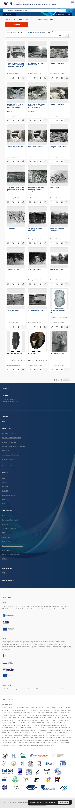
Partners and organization (10, 520)
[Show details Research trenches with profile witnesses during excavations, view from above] (23, 77)
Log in (4, 573)
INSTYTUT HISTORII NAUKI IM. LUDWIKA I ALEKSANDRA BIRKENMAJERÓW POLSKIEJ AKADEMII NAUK (43, 737)
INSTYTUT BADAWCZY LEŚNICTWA (60, 710)
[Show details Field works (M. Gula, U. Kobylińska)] (44, 77)
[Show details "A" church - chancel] (66, 369)
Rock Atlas (5, 451)
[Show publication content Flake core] (40, 369)
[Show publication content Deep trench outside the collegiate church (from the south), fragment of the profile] (18, 202)
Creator (4, 482)
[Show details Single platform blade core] (23, 369)
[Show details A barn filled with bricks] (44, 326)
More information (50, 802)
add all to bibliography (36, 32)
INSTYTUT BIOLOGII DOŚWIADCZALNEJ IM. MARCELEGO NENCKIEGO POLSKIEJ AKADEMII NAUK (30, 713)
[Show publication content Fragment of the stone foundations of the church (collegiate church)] (18, 120)
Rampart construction (36, 147)
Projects (5, 524)
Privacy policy (6, 550)
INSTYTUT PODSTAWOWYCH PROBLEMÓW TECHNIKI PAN (48, 730)
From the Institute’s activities (11, 438)
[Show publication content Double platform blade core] (61, 326)
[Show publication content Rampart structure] (61, 77)
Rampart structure (57, 63)
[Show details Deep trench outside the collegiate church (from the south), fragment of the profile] (23, 202)
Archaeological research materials (13, 446)
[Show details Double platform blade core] (66, 326)
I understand (64, 802)
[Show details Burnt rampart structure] (23, 161)
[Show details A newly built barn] (66, 284)
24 (18, 32)
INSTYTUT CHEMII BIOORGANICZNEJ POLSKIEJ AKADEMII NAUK (20, 718)
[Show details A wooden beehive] (23, 284)
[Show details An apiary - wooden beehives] (44, 243)
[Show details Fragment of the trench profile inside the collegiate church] (44, 202)
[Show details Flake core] (44, 369)
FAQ (3, 533)
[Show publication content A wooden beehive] (18, 284)
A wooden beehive (13, 270)
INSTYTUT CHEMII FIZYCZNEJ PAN (49, 718)
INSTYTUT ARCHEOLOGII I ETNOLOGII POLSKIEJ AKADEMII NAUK (41, 708)
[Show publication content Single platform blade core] (18, 369)
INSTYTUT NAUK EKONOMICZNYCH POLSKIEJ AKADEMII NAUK (20, 740)
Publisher (5, 491)
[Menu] (72, 2)
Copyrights (5, 537)
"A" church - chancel (57, 353)
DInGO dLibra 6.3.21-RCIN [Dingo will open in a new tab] (27, 802)
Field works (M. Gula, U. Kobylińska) (36, 64)
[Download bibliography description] (13, 77)
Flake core (32, 353)
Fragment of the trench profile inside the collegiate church (36, 189)
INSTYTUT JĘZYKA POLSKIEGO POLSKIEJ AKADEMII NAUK (43, 725)
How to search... (10, 14)
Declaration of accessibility (11, 554)
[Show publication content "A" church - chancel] (61, 369)
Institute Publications (9, 442)
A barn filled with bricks (36, 311)
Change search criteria (63, 14)
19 (63, 36)
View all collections (8, 466)
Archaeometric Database (10, 455)
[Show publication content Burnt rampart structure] (18, 161)
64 (24, 32)
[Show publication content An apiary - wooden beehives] (40, 243)
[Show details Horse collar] (66, 202)
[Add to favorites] (7, 77)
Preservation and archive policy (12, 546)
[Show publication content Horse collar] (61, 202)
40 (21, 32)
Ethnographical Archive (9, 459)
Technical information (9, 529)
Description (6, 499)
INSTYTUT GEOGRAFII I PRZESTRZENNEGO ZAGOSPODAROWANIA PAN (23, 722)
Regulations (6, 541)
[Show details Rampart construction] (44, 161)
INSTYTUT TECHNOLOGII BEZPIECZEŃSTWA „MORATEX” (36, 745)
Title (3, 478)
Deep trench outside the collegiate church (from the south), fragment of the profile (15, 189)
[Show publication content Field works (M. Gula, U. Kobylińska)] (40, 77)
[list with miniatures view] (52, 32)
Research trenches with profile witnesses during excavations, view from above (15, 64)
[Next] (67, 35)
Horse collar (54, 188)
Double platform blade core (58, 311)
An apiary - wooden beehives (35, 229)
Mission (4, 516)
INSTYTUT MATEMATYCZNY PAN (11, 708)
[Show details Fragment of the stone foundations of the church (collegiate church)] (23, 120)
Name (4, 504)
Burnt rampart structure (15, 147)
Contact (4, 559)
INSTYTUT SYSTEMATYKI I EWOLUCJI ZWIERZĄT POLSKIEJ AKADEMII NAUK (34, 732)
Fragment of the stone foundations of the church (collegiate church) (15, 105)
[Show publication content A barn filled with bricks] (40, 326)
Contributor (6, 486)
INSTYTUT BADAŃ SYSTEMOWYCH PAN (37, 710)
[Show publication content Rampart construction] (40, 161)
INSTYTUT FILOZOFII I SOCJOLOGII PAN (57, 720)
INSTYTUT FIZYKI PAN (12, 745)
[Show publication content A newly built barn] (61, 284)
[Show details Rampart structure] (66, 77)
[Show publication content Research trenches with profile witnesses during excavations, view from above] (18, 77)
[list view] (55, 32)
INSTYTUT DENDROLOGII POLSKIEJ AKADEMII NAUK (29, 720)
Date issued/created (9, 495)
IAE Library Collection (9, 433)
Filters (16, 24)
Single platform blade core (14, 354)
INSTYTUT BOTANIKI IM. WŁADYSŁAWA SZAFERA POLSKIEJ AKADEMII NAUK (45, 715)
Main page (5, 422)
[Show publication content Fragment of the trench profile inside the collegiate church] (40, 202)
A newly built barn (56, 270)
